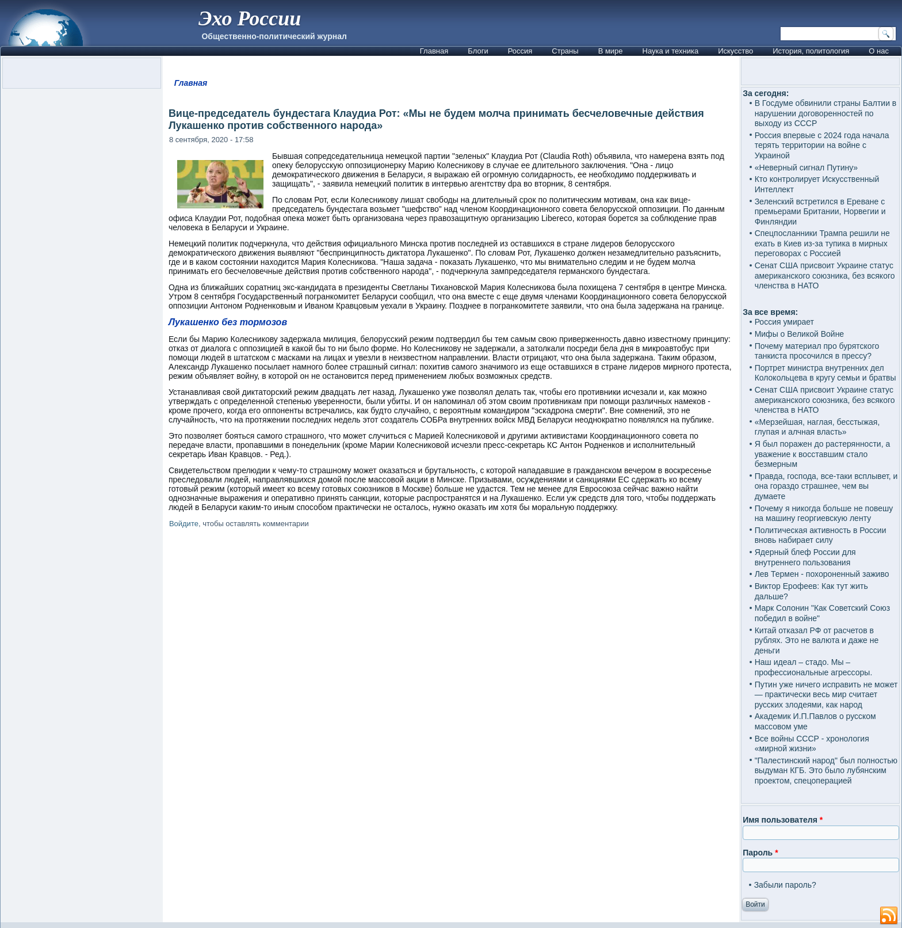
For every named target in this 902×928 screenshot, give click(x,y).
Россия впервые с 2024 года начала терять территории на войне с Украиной (822, 145)
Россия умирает (784, 321)
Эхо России (249, 18)
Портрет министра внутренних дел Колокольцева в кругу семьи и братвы (825, 373)
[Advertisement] (451, 673)
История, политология (811, 51)
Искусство (735, 51)
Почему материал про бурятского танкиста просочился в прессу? (817, 351)
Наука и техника (671, 51)
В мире (610, 51)
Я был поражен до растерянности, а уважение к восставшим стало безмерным (822, 454)
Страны (565, 51)
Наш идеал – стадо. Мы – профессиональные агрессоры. (814, 667)
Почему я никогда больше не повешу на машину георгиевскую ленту (824, 513)
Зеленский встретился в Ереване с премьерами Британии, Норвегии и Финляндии (820, 211)
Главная (434, 51)
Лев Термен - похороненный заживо (822, 574)
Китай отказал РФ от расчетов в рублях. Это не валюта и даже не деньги (817, 640)
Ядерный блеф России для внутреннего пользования (805, 557)
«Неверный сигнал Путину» (806, 167)
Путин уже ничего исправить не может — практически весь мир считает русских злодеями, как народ (826, 694)
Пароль (760, 852)
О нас (879, 51)
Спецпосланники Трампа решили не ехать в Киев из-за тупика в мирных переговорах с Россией (822, 243)
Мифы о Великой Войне (799, 334)
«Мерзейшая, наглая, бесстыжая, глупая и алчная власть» (817, 427)
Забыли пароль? (785, 884)
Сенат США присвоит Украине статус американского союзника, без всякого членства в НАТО (825, 275)
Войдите (183, 523)
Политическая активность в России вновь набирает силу (820, 535)
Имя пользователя (783, 819)
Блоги (478, 51)
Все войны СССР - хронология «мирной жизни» (812, 744)
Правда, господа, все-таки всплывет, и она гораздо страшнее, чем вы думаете (826, 486)
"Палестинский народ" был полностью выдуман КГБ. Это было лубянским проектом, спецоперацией (826, 770)
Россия (520, 51)
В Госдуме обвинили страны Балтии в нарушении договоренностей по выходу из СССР (826, 113)
